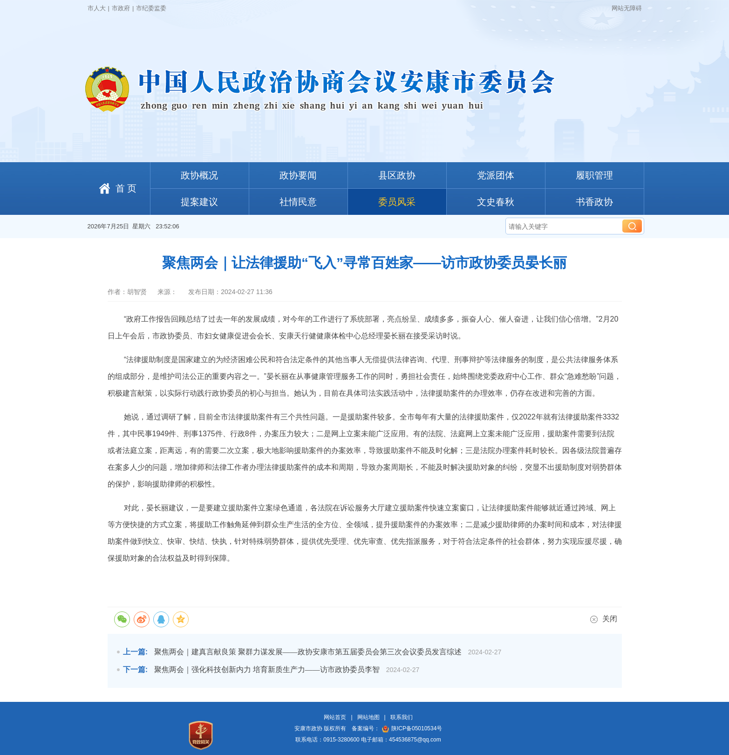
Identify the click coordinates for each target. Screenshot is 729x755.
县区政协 (397, 175)
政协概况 (199, 175)
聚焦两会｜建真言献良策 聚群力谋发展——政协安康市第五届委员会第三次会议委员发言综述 (308, 652)
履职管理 (594, 175)
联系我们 (401, 717)
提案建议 (199, 202)
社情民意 (298, 202)
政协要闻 (298, 175)
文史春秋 (495, 202)
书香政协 (594, 202)
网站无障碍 (627, 8)
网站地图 (368, 717)
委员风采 (397, 202)
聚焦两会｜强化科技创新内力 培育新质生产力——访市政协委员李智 (267, 669)
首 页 (126, 188)
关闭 (603, 619)
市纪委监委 (151, 8)
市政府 (121, 8)
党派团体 (495, 175)
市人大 (97, 8)
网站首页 (335, 717)
